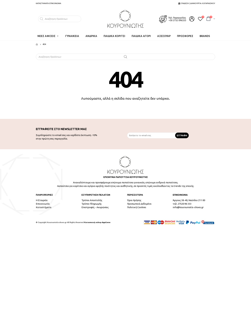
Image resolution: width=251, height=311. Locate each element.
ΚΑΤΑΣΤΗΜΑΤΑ (42, 3)
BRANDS (205, 36)
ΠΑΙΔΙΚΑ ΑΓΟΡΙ (141, 36)
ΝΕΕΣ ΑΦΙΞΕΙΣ (48, 36)
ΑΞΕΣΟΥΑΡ (164, 36)
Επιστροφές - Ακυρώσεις (95, 207)
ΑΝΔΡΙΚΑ (91, 36)
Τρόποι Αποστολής (91, 200)
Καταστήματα (43, 207)
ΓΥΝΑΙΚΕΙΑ (72, 36)
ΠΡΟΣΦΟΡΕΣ (185, 36)
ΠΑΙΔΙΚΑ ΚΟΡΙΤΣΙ (114, 36)
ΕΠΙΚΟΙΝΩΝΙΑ (55, 3)
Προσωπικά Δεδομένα (139, 203)
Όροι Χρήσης (134, 200)
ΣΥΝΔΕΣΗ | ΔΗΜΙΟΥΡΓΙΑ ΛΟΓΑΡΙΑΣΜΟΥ (196, 3)
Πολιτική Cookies (136, 207)
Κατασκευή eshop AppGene (97, 222)
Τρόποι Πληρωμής (91, 203)
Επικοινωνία (43, 203)
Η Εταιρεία (42, 200)
